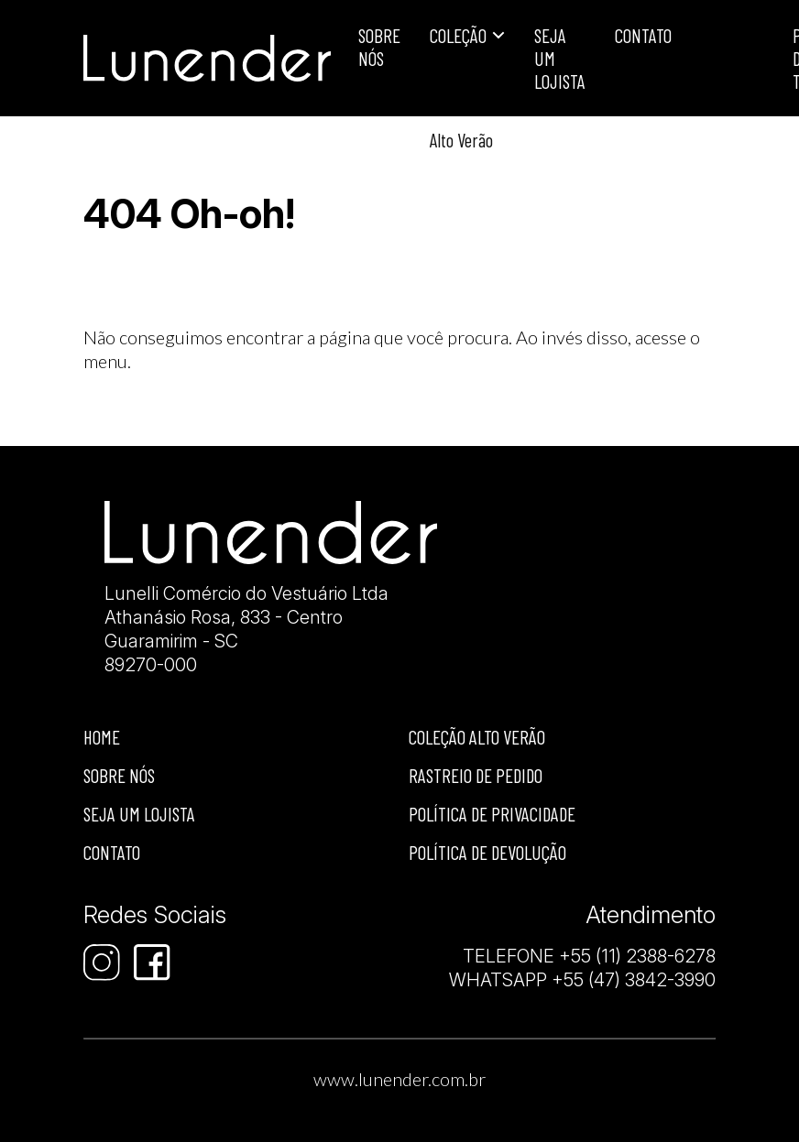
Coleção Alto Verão (477, 736)
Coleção (458, 35)
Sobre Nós (379, 47)
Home (101, 736)
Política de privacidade (492, 813)
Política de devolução (487, 852)
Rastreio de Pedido (475, 775)
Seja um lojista (560, 58)
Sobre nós (119, 775)
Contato (643, 35)
